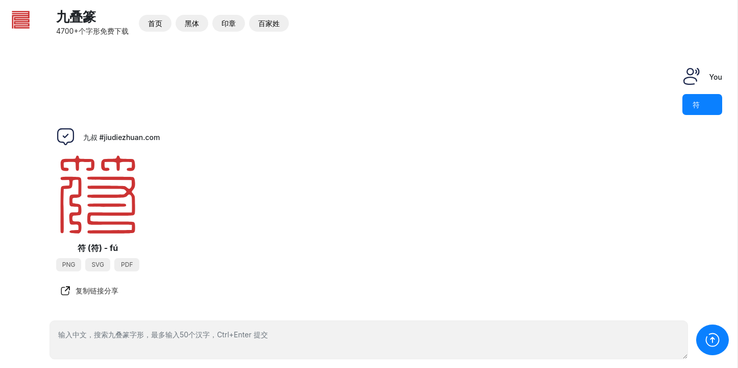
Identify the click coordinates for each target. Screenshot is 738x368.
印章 (229, 23)
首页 (155, 23)
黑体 (192, 23)
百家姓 (269, 23)
